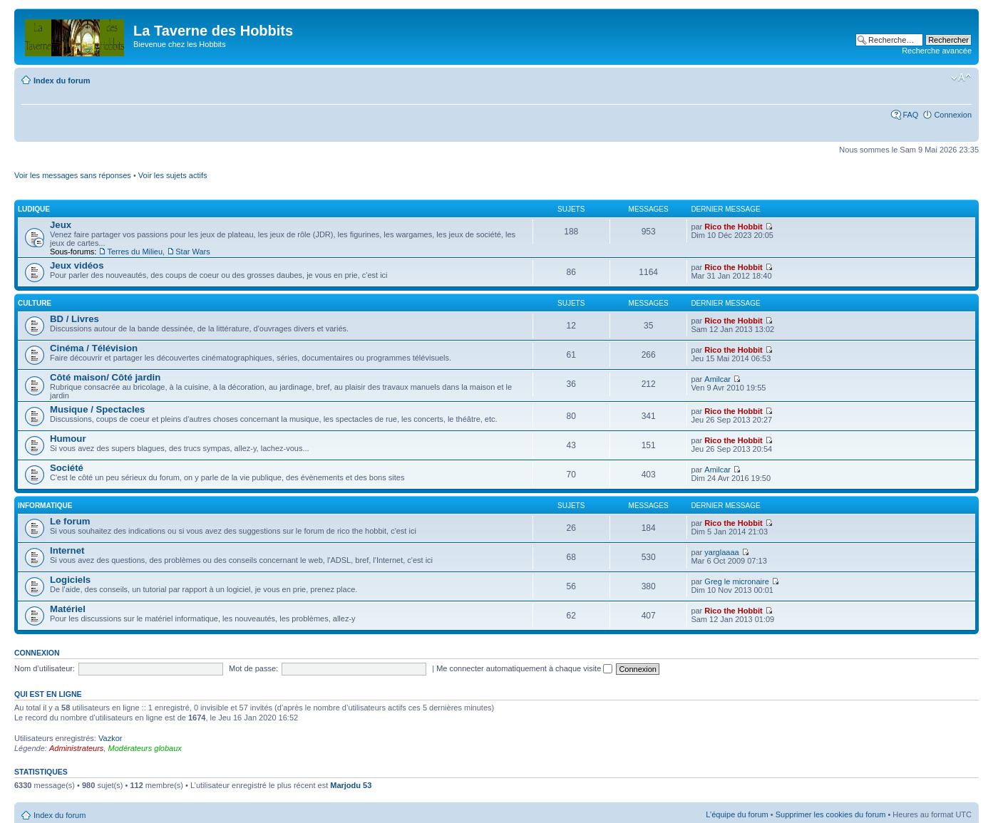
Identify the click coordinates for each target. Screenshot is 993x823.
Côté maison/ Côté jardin (105, 377)
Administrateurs (76, 748)
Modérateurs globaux (144, 748)
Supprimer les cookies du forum (831, 814)
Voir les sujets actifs (172, 175)
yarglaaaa (721, 552)
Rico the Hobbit (733, 226)
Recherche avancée (937, 50)
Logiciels (70, 579)
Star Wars (192, 251)
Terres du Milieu (135, 251)
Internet (67, 550)
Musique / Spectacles (97, 409)
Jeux (60, 224)
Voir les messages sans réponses (72, 175)
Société (66, 467)
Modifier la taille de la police (961, 77)
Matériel (68, 609)
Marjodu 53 (350, 785)
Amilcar (717, 379)
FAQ (910, 114)
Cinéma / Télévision (94, 348)
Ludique (34, 209)
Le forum (70, 521)
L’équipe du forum (737, 814)
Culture (34, 303)
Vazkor (110, 738)
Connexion (953, 114)
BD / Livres (74, 319)
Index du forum (62, 80)
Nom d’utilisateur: (44, 668)
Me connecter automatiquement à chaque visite (524, 668)
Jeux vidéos (77, 265)
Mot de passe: (253, 668)
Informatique (45, 505)
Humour (68, 438)
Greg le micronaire (736, 581)
